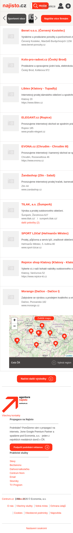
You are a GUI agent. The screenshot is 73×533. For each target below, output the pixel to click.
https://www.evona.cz (32, 160)
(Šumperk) (36, 204)
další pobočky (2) (30, 222)
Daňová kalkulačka (19, 469)
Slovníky (14, 481)
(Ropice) (36, 117)
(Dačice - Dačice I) (40, 291)
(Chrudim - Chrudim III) (44, 146)
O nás (10, 506)
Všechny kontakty (11, 415)
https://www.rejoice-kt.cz (34, 276)
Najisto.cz (16, 6)
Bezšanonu (15, 465)
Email (13, 477)
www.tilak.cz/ (28, 218)
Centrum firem (17, 473)
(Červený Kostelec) (43, 30)
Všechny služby (24, 506)
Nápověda (55, 513)
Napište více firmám (56, 18)
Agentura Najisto (16, 404)
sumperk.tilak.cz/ (48, 218)
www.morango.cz (30, 305)
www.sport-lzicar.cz (31, 247)
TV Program (16, 485)
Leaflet (69, 355)
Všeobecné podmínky (36, 513)
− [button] (14, 326)
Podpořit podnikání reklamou (28, 447)
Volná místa (41, 506)
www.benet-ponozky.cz (33, 44)
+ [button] (14, 320)
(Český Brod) (43, 59)
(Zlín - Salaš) (38, 175)
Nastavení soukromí (36, 528)
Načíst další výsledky (33, 378)
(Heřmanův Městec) (45, 233)
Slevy (12, 461)
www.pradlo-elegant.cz (33, 131)
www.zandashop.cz (31, 189)
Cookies (18, 513)
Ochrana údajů (58, 506)
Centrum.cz (8, 499)
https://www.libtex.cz (32, 102)
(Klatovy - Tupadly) (39, 88)
